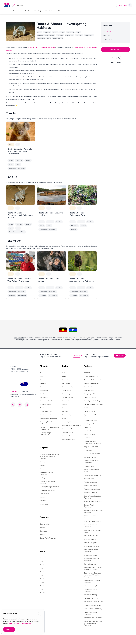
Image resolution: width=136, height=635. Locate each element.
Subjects (42, 11)
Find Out (106, 35)
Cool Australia (19, 338)
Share (118, 59)
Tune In (107, 31)
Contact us (76, 356)
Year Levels (30, 11)
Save (112, 59)
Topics (52, 11)
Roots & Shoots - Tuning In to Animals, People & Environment (19, 151)
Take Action (107, 40)
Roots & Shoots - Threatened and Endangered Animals (20, 215)
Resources (18, 11)
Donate (120, 355)
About (62, 11)
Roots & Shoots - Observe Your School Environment (19, 280)
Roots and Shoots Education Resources (41, 47)
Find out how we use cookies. (20, 624)
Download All (116, 49)
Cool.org (13, 391)
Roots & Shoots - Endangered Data (77, 214)
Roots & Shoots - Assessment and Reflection (81, 280)
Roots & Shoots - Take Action (48, 280)
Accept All (9, 629)
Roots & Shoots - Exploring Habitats (50, 214)
